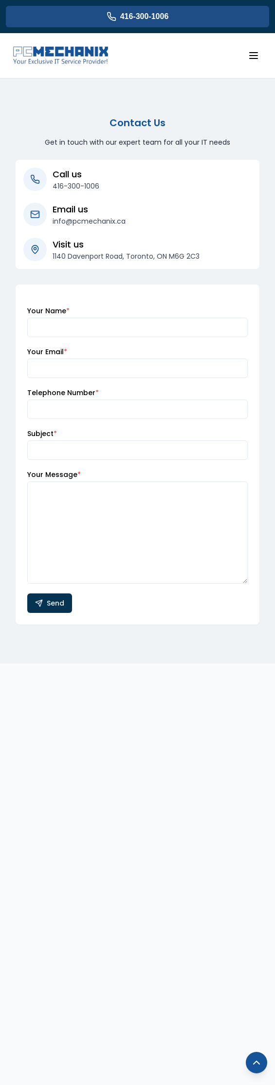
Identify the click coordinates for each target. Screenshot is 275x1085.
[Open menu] (253, 55)
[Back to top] (256, 1062)
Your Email (47, 352)
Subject (42, 433)
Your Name (48, 311)
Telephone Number (63, 393)
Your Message (54, 474)
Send (49, 603)
